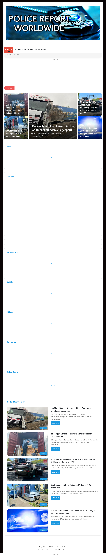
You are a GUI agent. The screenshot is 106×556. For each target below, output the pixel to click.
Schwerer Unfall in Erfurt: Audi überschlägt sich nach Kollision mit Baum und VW (89, 107)
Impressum (42, 50)
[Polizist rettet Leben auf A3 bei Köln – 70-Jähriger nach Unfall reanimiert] (27, 520)
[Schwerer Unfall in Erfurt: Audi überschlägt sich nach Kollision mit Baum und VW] (90, 104)
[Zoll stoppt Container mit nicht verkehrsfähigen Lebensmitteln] (27, 444)
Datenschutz (32, 50)
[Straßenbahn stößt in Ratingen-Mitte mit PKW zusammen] (16, 127)
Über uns (17, 50)
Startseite (9, 50)
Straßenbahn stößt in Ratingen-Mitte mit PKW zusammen (15, 134)
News (24, 50)
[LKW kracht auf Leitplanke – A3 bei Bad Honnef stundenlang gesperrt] (53, 116)
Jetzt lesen (55, 423)
